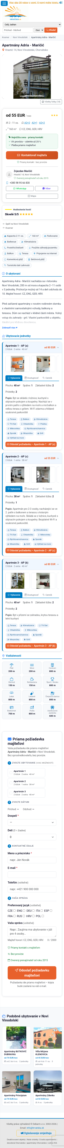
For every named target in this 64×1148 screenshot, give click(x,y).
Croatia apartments (47, 1139)
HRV (30, 916)
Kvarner (5, 37)
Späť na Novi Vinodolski (16, 224)
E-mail (12, 868)
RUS (21, 916)
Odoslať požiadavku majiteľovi (32, 972)
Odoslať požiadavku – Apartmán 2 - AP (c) (31, 550)
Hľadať (51, 30)
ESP (48, 910)
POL (40, 916)
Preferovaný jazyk (24, 905)
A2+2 (27, 122)
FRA (12, 916)
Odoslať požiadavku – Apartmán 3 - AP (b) (31, 645)
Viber (46, 188)
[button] (32, 212)
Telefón (18, 882)
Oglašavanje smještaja (36, 1133)
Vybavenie (14, 378)
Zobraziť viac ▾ (9, 327)
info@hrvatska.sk (35, 1128)
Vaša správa (21, 923)
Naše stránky (32, 1139)
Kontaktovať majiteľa (32, 155)
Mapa (32, 196)
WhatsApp (19, 188)
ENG (21, 910)
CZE (12, 910)
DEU (30, 910)
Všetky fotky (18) (51, 102)
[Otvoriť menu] (4, 3)
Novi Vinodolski (20, 37)
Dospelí (13, 815)
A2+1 (34, 122)
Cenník (47, 378)
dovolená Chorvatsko (16, 1143)
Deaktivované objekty (16, 1139)
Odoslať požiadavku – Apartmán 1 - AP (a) (31, 444)
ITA (39, 910)
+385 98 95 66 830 (18, 182)
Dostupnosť (32, 378)
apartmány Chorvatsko (37, 1143)
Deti (17, 830)
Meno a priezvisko (20, 853)
